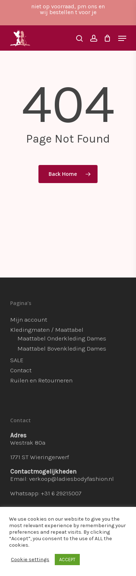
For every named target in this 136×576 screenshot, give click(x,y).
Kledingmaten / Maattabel (46, 329)
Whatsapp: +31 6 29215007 (46, 493)
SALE (17, 360)
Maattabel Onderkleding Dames (61, 338)
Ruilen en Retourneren (41, 380)
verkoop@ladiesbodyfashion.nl (71, 478)
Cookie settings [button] (30, 559)
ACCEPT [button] (67, 559)
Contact (21, 370)
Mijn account (28, 319)
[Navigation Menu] (122, 38)
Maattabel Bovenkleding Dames (61, 348)
